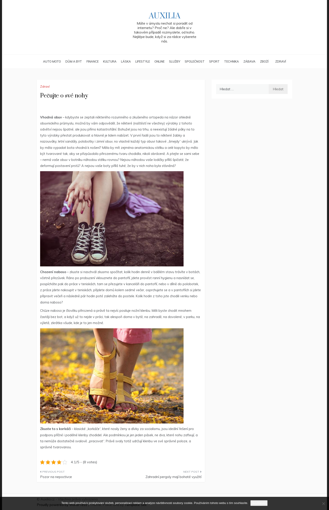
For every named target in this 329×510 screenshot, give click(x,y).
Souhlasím (259, 503)
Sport (214, 61)
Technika (231, 61)
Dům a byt (73, 61)
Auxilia (164, 16)
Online (159, 61)
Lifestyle (142, 61)
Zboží (264, 61)
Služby (174, 61)
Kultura (110, 61)
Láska (126, 61)
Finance (93, 61)
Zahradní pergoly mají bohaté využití (173, 477)
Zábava (249, 61)
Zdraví (280, 61)
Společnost (195, 61)
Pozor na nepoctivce (56, 477)
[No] (323, 503)
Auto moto (52, 61)
